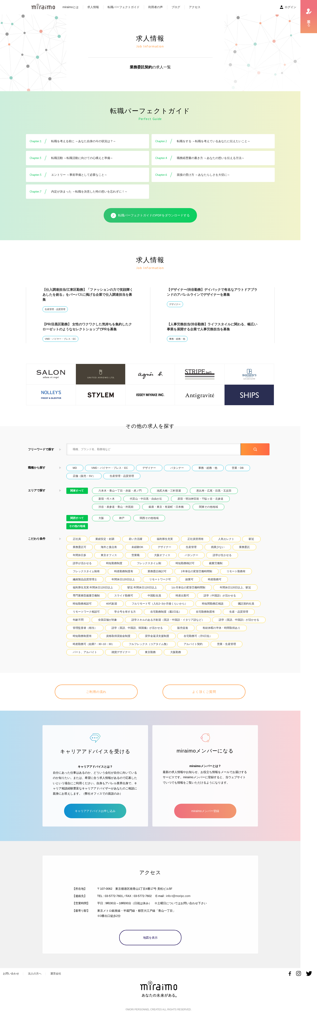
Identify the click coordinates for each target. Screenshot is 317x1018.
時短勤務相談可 (82, 603)
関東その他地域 (208, 506)
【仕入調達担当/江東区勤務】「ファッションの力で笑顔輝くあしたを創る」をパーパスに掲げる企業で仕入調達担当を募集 (88, 294)
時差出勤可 (182, 595)
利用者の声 (155, 7)
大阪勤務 (175, 652)
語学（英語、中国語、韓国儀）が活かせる (137, 627)
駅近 (251, 539)
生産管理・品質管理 (55, 309)
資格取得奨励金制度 (118, 635)
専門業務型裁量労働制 (86, 595)
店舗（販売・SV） (84, 475)
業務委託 (244, 547)
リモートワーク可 (160, 579)
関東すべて (77, 490)
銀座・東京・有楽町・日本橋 (166, 506)
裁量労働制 (215, 563)
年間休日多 (79, 555)
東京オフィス (109, 555)
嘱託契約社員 (246, 603)
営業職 (135, 555)
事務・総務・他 (177, 339)
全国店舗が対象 (107, 619)
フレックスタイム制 (149, 563)
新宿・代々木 (106, 498)
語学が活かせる (82, 563)
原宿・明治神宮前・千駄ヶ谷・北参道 (200, 498)
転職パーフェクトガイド (124, 7)
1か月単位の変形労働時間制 (188, 587)
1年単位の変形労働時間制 (196, 571)
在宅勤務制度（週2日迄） (165, 611)
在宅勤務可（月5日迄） (198, 635)
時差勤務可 (214, 579)
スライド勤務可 (123, 595)
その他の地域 (77, 526)
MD (75, 467)
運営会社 (55, 973)
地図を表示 (150, 937)
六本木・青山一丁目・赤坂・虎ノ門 (120, 490)
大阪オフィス (162, 555)
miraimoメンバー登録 (205, 811)
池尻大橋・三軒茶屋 (169, 490)
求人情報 (93, 7)
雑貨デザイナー (121, 652)
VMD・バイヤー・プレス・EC (60, 339)
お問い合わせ (11, 973)
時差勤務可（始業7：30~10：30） (93, 644)
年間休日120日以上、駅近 (235, 587)
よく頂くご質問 (204, 691)
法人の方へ (34, 973)
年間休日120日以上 (123, 579)
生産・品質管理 (238, 611)
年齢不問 (78, 619)
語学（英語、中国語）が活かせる (239, 619)
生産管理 (191, 547)
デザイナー (175, 304)
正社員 (77, 539)
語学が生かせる (222, 555)
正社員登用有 (195, 539)
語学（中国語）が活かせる (220, 595)
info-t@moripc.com (178, 896)
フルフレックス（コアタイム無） (149, 644)
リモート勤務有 (236, 571)
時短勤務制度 (114, 563)
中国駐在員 (154, 595)
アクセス (194, 7)
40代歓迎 (111, 603)
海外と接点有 (109, 547)
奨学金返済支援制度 (157, 635)
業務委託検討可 (157, 571)
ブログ (175, 7)
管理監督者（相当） (85, 627)
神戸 (121, 518)
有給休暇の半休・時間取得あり (221, 627)
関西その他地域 (149, 518)
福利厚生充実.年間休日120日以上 (93, 587)
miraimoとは (71, 7)
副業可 (189, 579)
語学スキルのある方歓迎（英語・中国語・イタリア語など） (167, 619)
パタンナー (177, 467)
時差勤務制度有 (123, 571)
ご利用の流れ (96, 691)
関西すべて (77, 518)
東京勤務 (150, 652)
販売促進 (182, 627)
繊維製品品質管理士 (85, 579)
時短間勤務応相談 (212, 603)
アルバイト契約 (193, 644)
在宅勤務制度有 (205, 611)
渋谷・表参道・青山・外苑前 (116, 506)
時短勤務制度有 (82, 635)
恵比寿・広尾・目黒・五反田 (213, 490)
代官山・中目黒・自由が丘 (146, 498)
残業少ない (218, 547)
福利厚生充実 (165, 539)
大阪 (101, 518)
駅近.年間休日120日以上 (142, 587)
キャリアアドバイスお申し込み (95, 811)
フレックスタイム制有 (86, 571)
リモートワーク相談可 (86, 611)
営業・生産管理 (226, 644)
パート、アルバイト (85, 652)
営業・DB (238, 467)
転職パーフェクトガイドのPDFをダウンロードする (150, 215)
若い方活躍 (135, 539)
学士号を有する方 (125, 611)
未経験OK (137, 547)
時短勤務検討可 (185, 563)
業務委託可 (79, 547)
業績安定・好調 (104, 539)
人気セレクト (226, 539)
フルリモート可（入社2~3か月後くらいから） (159, 603)
